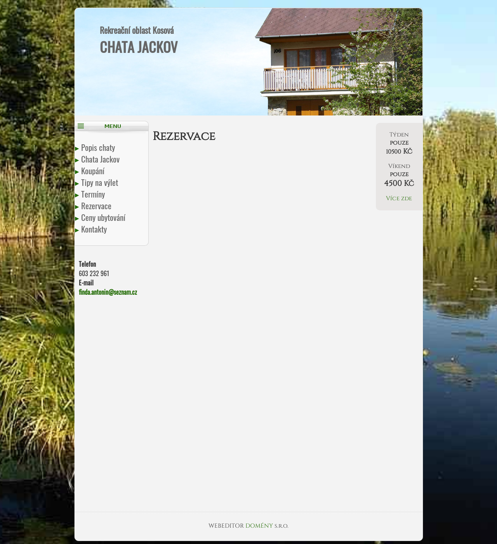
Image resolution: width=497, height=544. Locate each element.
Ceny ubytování (104, 217)
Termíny (94, 194)
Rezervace (97, 205)
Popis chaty (99, 147)
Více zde (399, 198)
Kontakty (95, 229)
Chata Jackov (101, 159)
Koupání (93, 170)
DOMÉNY (260, 526)
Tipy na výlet (100, 182)
